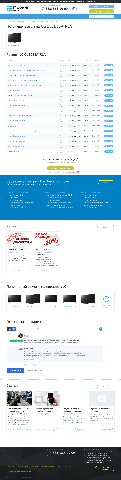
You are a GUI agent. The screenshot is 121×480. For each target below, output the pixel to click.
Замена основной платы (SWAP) (18, 121)
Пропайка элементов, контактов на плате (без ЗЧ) (24, 85)
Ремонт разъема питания (16, 106)
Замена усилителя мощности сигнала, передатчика (25, 131)
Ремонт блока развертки (16, 146)
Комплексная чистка (14, 90)
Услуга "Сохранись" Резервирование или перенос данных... (72, 411)
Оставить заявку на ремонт (60, 168)
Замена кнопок (13, 111)
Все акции (105, 227)
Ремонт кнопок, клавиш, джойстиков (20, 95)
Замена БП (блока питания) (17, 65)
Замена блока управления (16, 136)
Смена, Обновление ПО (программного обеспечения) (26, 70)
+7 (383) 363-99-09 (54, 8)
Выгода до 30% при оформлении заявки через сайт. (44, 251)
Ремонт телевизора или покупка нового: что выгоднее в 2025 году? (18, 411)
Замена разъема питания (16, 100)
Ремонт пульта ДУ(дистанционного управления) (24, 80)
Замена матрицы (13, 151)
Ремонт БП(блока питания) (16, 141)
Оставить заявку (102, 11)
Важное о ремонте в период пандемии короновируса (44, 411)
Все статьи (105, 386)
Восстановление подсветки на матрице (21, 116)
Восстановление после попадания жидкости (22, 75)
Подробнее (26, 270)
